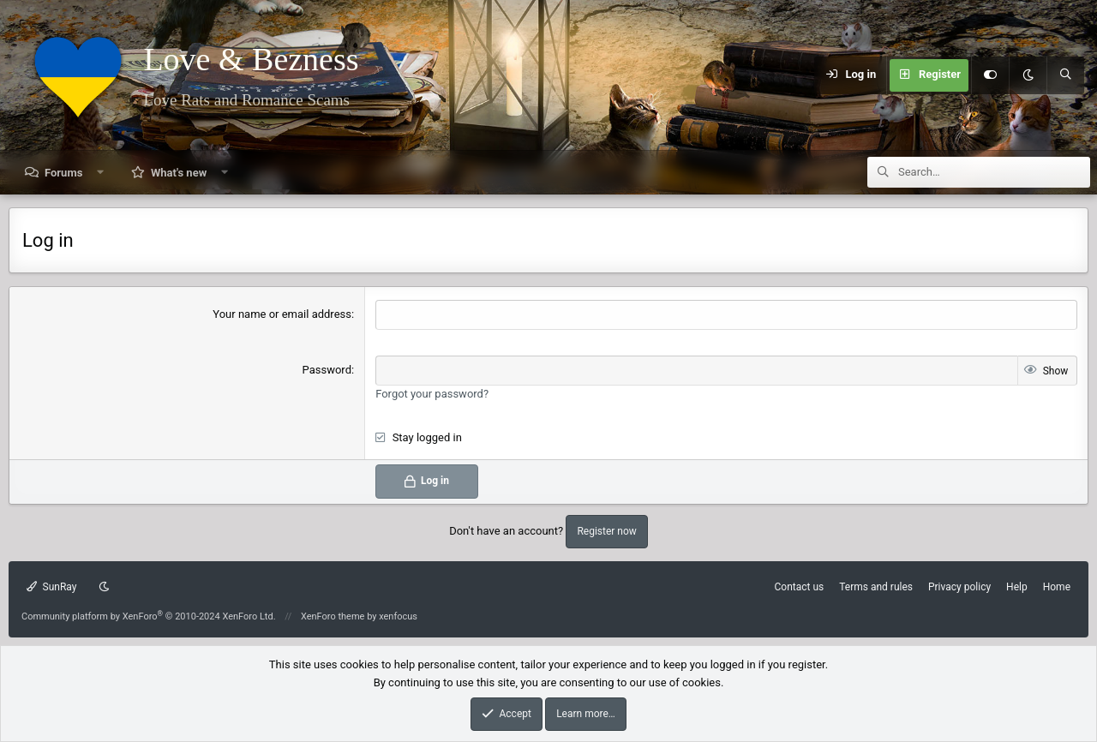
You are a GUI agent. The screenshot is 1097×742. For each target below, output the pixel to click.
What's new (179, 172)
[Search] (1065, 75)
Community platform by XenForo (148, 616)
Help (1017, 587)
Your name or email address (282, 314)
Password (327, 369)
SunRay (51, 587)
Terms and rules (876, 587)
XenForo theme (333, 616)
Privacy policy (959, 587)
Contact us (799, 587)
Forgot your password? (432, 393)
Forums (63, 172)
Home (1056, 587)
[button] (100, 172)
